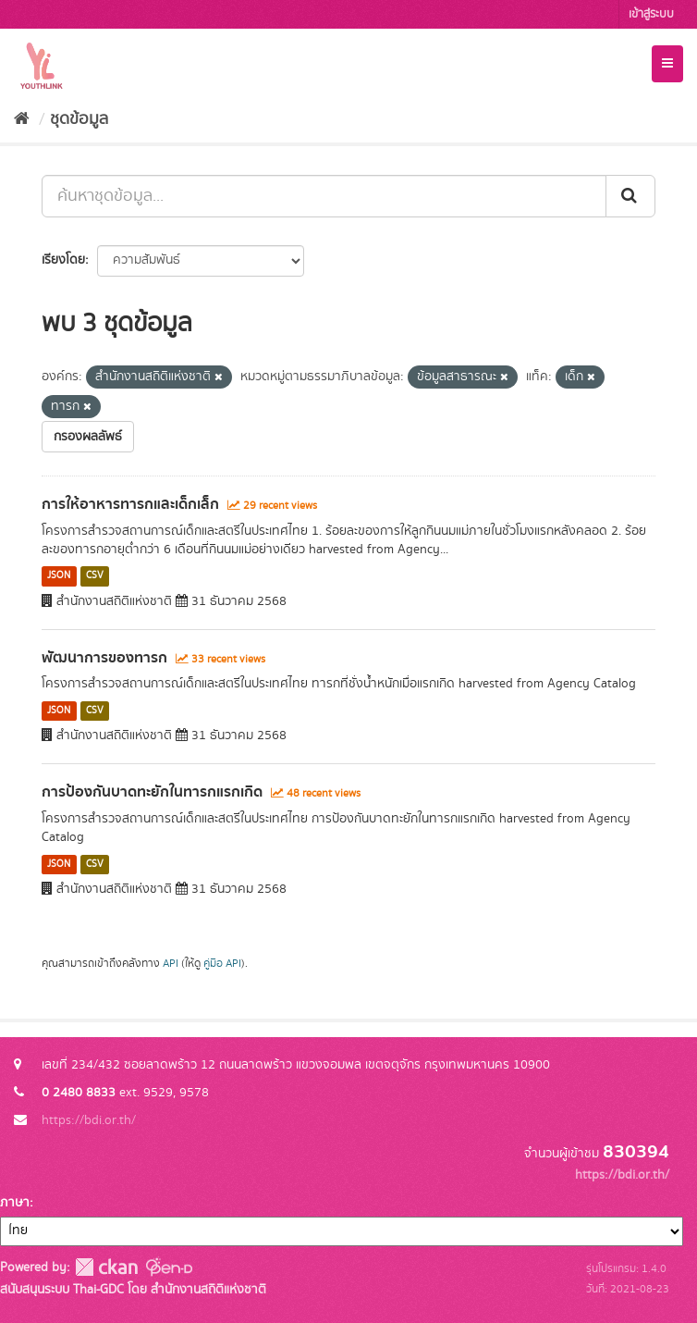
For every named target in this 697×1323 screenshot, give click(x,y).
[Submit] (630, 196)
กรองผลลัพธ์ (88, 436)
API (170, 963)
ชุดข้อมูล (79, 119)
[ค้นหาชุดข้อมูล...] (324, 196)
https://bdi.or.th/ (89, 1120)
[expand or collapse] (667, 63)
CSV (95, 576)
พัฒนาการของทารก (104, 658)
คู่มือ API (222, 963)
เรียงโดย (63, 260)
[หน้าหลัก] (22, 119)
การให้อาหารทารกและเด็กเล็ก (130, 504)
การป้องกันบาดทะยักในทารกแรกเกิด (152, 792)
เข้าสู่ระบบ (651, 14)
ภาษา (15, 1202)
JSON (58, 576)
